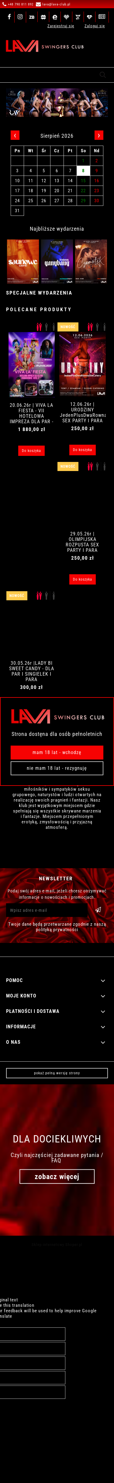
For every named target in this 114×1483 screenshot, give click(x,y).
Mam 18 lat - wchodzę (57, 752)
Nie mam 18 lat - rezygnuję (57, 768)
